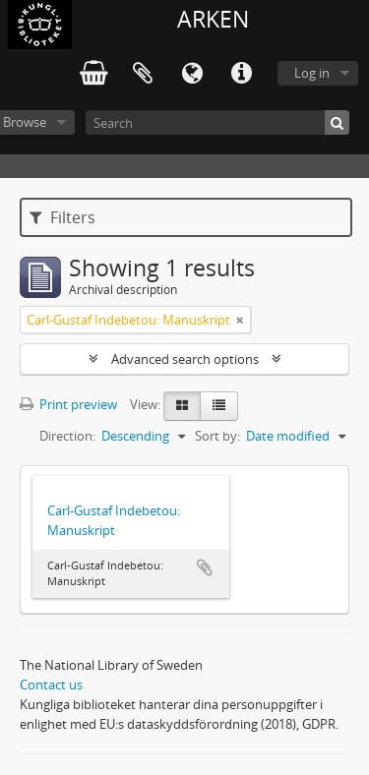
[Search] (217, 122)
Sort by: (217, 436)
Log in (312, 73)
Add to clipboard (205, 567)
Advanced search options (185, 359)
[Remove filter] (240, 319)
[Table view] (219, 406)
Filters (62, 217)
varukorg (93, 73)
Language (191, 73)
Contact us (51, 684)
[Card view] (182, 406)
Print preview (68, 404)
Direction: (67, 436)
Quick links (241, 73)
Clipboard (142, 73)
